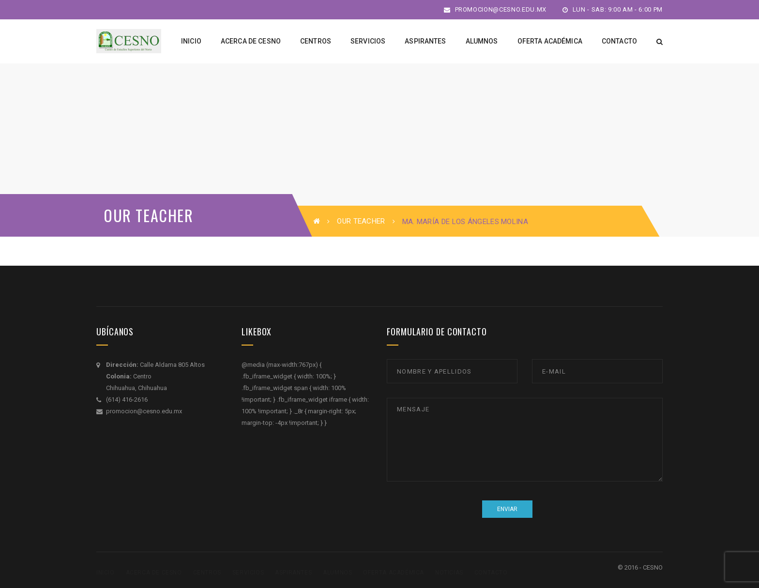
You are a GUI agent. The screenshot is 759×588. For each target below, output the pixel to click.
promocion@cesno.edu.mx (495, 9)
